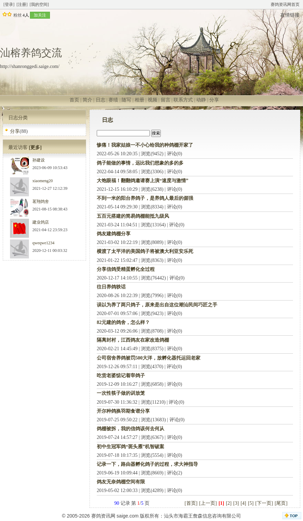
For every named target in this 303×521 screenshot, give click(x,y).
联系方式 (183, 99)
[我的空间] (39, 4)
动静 (201, 99)
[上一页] (208, 503)
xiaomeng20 (42, 180)
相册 (139, 99)
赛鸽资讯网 (103, 516)
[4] (243, 503)
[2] (228, 503)
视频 (152, 99)
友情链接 (290, 15)
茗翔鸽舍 (40, 201)
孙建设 (38, 160)
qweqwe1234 (43, 242)
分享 (214, 99)
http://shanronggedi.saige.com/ (30, 66)
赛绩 (113, 99)
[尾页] (281, 503)
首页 (74, 99)
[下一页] (264, 503)
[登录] (8, 4)
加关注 (40, 15)
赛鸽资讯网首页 (285, 4)
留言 (165, 99)
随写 (126, 99)
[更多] (35, 147)
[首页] (191, 503)
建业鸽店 (40, 222)
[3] (236, 503)
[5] (250, 503)
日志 (100, 99)
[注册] (22, 4)
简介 (87, 99)
